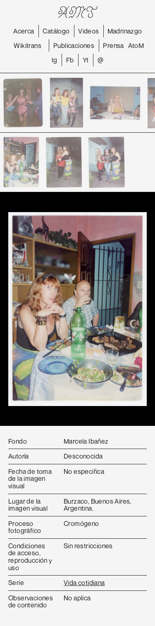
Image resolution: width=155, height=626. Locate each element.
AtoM (136, 45)
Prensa (113, 45)
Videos (88, 31)
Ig (54, 60)
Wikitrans (27, 45)
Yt (86, 60)
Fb (70, 60)
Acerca (23, 31)
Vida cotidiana (84, 582)
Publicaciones (73, 45)
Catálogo (56, 31)
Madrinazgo (124, 31)
